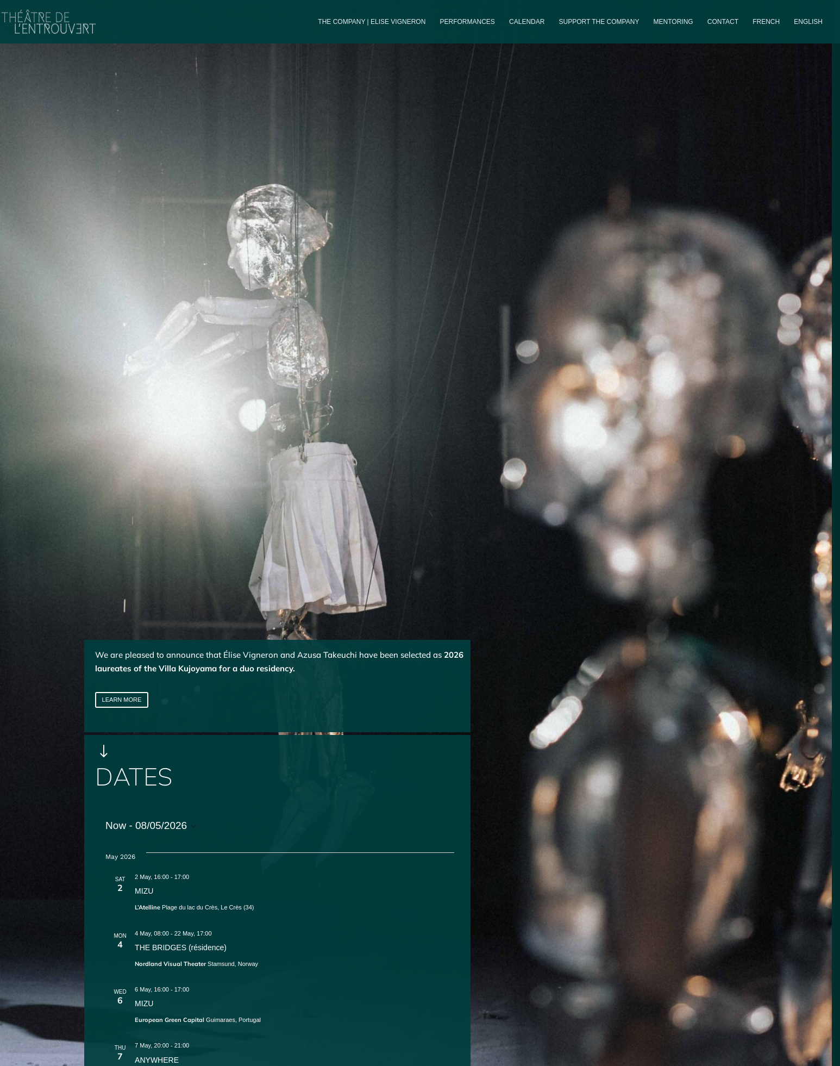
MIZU (144, 891)
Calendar (526, 22)
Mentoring (673, 22)
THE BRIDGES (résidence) (181, 947)
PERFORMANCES (467, 22)
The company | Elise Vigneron (371, 22)
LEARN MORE (122, 699)
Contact (722, 22)
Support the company (599, 22)
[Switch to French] (766, 30)
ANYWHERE (157, 1060)
